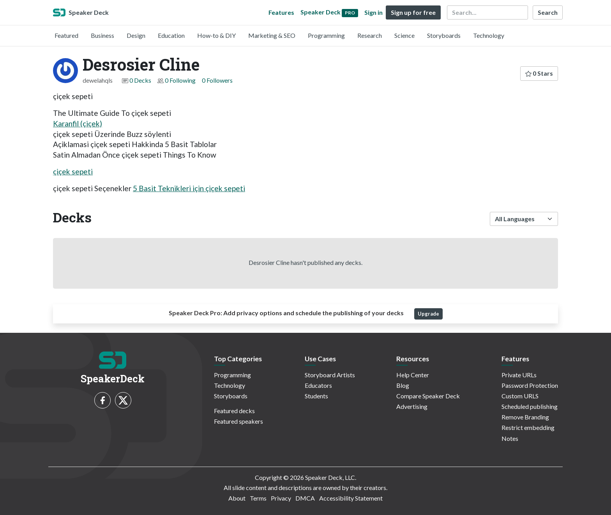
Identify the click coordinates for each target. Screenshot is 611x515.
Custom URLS (520, 396)
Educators (318, 385)
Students (316, 396)
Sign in (373, 12)
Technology (488, 35)
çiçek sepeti (73, 171)
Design (136, 35)
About (236, 498)
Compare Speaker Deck (428, 396)
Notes (510, 438)
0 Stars (539, 73)
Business (102, 35)
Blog (402, 385)
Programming (326, 35)
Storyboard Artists (330, 374)
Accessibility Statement (351, 498)
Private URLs (519, 374)
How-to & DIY (216, 35)
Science (404, 35)
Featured (66, 35)
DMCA (305, 498)
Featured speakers (238, 421)
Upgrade (428, 314)
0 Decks (140, 80)
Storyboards (444, 35)
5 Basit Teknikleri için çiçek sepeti (189, 188)
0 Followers (217, 80)
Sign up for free (413, 12)
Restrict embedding (528, 427)
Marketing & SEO (271, 35)
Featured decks (234, 410)
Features (281, 12)
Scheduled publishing (530, 406)
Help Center (412, 374)
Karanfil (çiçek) (77, 123)
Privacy (281, 498)
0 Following (180, 80)
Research (369, 35)
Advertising (411, 406)
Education (171, 35)
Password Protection (530, 385)
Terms (258, 498)
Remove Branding (525, 417)
